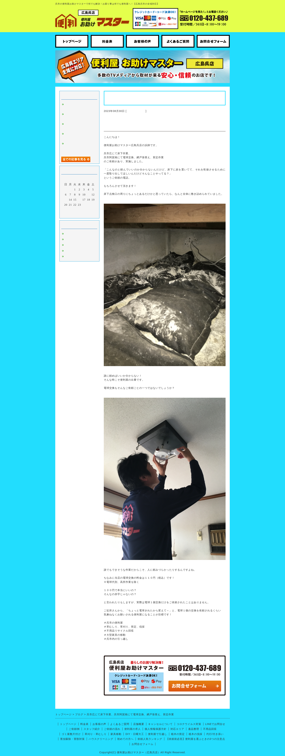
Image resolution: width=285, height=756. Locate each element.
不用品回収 (210, 728)
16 (79, 199)
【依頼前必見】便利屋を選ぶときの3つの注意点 (195, 738)
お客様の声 (99, 724)
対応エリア (177, 728)
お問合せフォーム (142, 744)
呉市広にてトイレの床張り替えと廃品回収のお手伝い (79, 147)
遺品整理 (193, 728)
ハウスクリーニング (78, 239)
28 (70, 209)
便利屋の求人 (132, 728)
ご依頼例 (74, 728)
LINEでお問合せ (215, 724)
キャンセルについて (160, 724)
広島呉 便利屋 (136, 111)
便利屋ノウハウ (75, 244)
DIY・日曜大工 (134, 734)
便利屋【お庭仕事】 (78, 256)
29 (75, 209)
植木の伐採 (195, 734)
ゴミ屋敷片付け (71, 734)
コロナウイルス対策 (189, 724)
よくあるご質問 (119, 724)
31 (84, 209)
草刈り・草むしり (96, 734)
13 (65, 199)
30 (79, 209)
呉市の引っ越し (75, 250)
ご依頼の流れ (112, 728)
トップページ (68, 724)
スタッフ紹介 (92, 728)
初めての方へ (125, 738)
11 (88, 194)
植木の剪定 (178, 734)
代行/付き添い (215, 734)
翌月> (87, 214)
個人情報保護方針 (155, 728)
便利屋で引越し (157, 734)
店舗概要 (138, 724)
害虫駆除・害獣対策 (72, 738)
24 (84, 204)
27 (65, 209)
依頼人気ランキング (150, 738)
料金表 (84, 724)
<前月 (72, 214)
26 (93, 204)
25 (88, 204)
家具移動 (116, 734)
